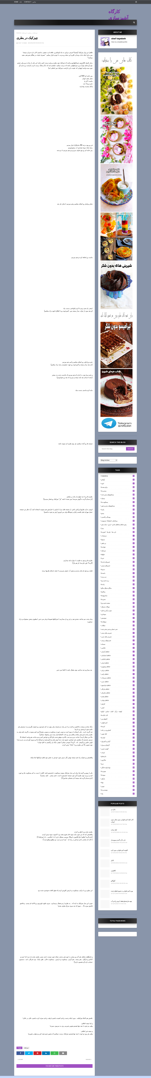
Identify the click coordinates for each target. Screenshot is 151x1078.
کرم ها (118, 726)
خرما (118, 558)
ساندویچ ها (118, 596)
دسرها (118, 569)
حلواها (118, 554)
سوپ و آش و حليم (118, 611)
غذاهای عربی (118, 682)
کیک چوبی (118, 734)
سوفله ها (118, 622)
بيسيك (118, 498)
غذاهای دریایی (118, 670)
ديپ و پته (118, 577)
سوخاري (118, 614)
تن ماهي (118, 543)
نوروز (118, 786)
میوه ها (118, 775)
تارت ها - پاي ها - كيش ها (118, 532)
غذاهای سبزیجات (118, 678)
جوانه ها (118, 547)
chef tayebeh (22, 43)
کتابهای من (118, 719)
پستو (118, 513)
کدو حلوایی (118, 723)
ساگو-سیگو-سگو (118, 588)
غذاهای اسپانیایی (118, 655)
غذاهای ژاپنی (118, 674)
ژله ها (118, 584)
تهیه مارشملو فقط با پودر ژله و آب (121, 901)
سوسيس (118, 618)
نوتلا (118, 782)
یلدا (118, 794)
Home (18, 33)
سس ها (118, 599)
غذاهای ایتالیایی (118, 659)
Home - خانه (18, 2)
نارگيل (118, 779)
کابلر (112, 860)
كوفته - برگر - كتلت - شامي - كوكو (118, 711)
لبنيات (118, 753)
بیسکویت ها (118, 502)
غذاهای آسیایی (118, 652)
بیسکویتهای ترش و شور (118, 506)
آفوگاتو (113, 881)
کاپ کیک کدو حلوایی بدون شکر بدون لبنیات (122, 821)
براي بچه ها (118, 487)
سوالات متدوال (118, 607)
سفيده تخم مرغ (118, 603)
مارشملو (118, 756)
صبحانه (118, 644)
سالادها (118, 592)
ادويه (118, 483)
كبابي (118, 708)
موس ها (118, 771)
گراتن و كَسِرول (118, 741)
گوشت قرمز (118, 749)
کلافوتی (113, 871)
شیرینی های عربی (118, 637)
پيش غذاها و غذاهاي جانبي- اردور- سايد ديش (118, 525)
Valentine (118, 476)
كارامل (118, 704)
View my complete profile (119, 42)
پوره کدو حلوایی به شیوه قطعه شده (122, 891)
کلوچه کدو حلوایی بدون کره (119, 850)
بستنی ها (118, 491)
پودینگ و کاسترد (118, 517)
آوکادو (118, 480)
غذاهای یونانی (118, 700)
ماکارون (118, 760)
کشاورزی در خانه (118, 730)
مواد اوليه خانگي (118, 768)
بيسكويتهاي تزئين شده (118, 495)
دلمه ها (118, 573)
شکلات (118, 626)
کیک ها (118, 738)
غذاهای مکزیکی (118, 693)
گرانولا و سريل (118, 745)
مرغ (118, 764)
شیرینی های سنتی (118, 633)
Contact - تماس (30, 2)
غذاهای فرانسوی (118, 685)
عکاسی (118, 648)
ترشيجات (118, 536)
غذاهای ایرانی (118, 663)
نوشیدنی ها (118, 790)
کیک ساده (114, 830)
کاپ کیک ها (118, 715)
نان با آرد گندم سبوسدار (118, 840)
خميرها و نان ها (118, 562)
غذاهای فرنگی (118, 689)
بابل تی (113, 809)
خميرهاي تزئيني (118, 566)
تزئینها (118, 539)
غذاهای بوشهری (118, 667)
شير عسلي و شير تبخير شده (118, 629)
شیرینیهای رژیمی (118, 640)
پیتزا (118, 528)
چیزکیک (24, 33)
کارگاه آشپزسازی (118, 14)
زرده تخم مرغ (118, 581)
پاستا (118, 510)
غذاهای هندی (118, 696)
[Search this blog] (113, 449)
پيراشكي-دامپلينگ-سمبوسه (118, 521)
